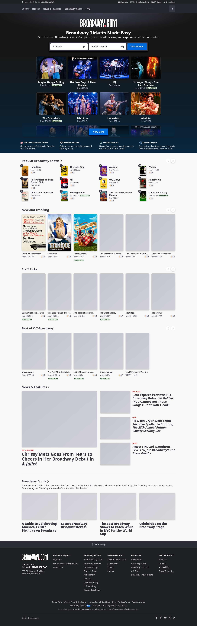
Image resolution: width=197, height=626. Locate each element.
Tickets (36, 9)
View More (98, 132)
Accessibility (164, 567)
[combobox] (159, 8)
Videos (110, 567)
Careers (162, 563)
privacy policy (100, 609)
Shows (25, 9)
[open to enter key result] (172, 8)
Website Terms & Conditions (75, 602)
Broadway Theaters (140, 567)
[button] (173, 161)
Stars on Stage (90, 571)
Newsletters (136, 559)
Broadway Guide (73, 9)
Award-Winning (91, 582)
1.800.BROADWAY (38, 2)
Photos (110, 571)
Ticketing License (138, 602)
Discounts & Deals (92, 590)
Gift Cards (156, 2)
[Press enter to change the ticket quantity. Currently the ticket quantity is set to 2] (69, 46)
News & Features (52, 9)
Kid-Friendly (89, 574)
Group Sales (169, 2)
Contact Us (27, 564)
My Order (123, 2)
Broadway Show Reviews (142, 574)
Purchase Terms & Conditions (99, 602)
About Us (163, 559)
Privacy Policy (57, 602)
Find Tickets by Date (93, 559)
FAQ (88, 9)
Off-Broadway (90, 586)
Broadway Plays (91, 567)
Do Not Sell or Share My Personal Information (109, 605)
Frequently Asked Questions (65, 563)
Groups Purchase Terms (121, 602)
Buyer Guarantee (166, 571)
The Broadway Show (139, 2)
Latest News (112, 563)
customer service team (162, 146)
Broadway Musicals (92, 563)
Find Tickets (137, 46)
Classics (87, 578)
